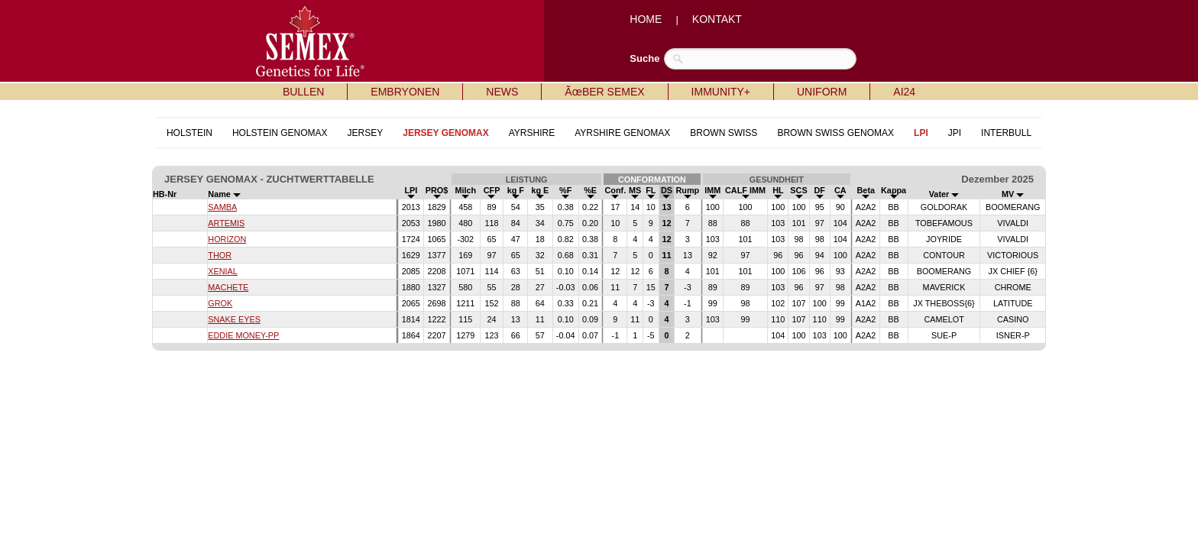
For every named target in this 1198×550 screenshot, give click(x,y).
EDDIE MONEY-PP (243, 335)
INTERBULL (1006, 133)
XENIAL (223, 271)
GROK (220, 303)
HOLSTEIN (189, 133)
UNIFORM (822, 92)
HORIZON (227, 239)
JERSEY (366, 133)
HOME (646, 19)
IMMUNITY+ (720, 92)
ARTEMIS (226, 223)
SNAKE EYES (234, 319)
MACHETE (228, 287)
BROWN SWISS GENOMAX (835, 133)
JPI (954, 133)
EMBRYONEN (405, 92)
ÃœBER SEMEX (604, 92)
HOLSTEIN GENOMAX (280, 133)
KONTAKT (717, 19)
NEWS (502, 92)
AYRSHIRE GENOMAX (622, 133)
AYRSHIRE (532, 133)
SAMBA (222, 207)
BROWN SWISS (723, 133)
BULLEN (303, 92)
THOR (220, 255)
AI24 (904, 92)
